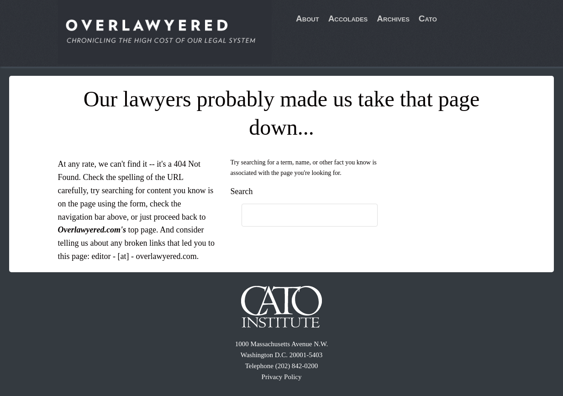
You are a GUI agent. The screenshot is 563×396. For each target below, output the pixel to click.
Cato (428, 18)
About (307, 18)
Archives (393, 18)
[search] (300, 215)
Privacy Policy (282, 376)
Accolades (348, 18)
